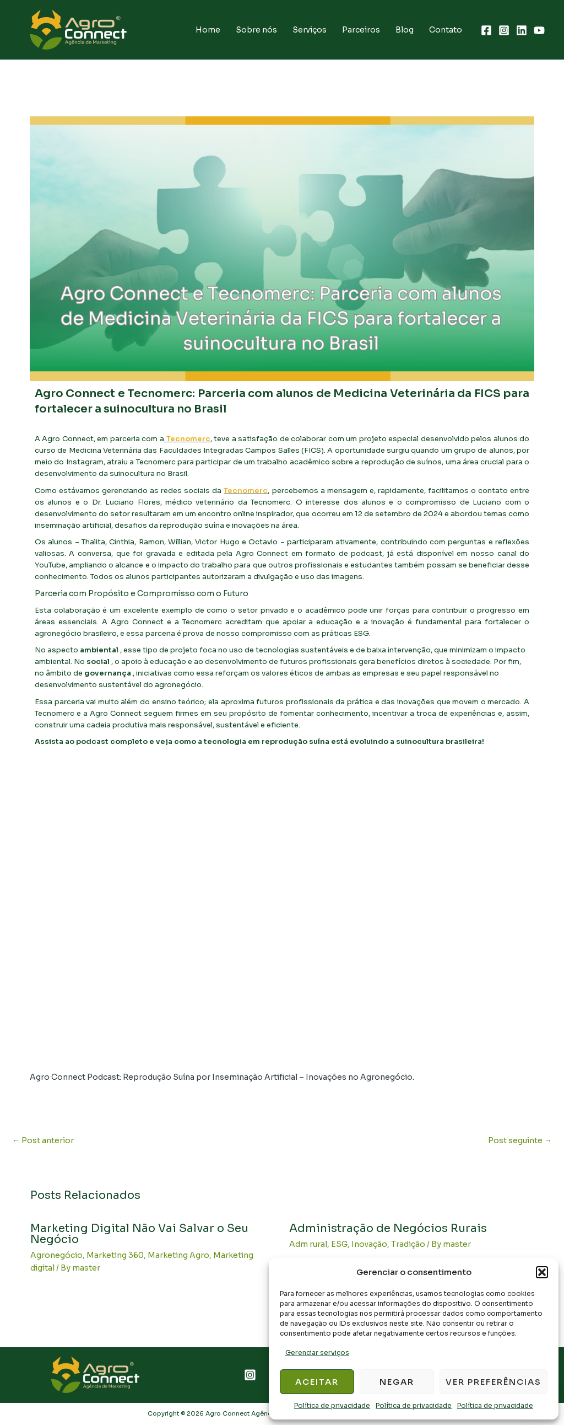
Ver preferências (493, 1381)
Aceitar (317, 1381)
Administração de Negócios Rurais (388, 1228)
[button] (541, 1272)
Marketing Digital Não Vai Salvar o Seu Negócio (139, 1234)
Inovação (369, 1244)
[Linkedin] (521, 30)
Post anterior (43, 1140)
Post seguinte (520, 1140)
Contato (445, 30)
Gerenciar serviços (317, 1352)
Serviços (309, 30)
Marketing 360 (115, 1255)
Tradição (408, 1244)
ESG (339, 1244)
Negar (396, 1381)
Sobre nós (256, 30)
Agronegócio (56, 1255)
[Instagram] (503, 30)
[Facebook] (486, 30)
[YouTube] (539, 30)
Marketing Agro (178, 1255)
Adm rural (308, 1244)
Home (208, 30)
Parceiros (361, 30)
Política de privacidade (332, 1405)
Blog (404, 30)
